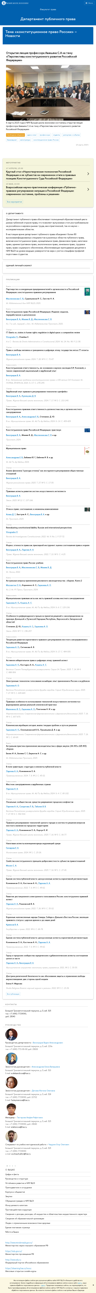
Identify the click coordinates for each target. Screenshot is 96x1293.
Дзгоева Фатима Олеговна (43, 1090)
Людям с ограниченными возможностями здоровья (27, 1223)
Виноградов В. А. (13, 319)
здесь (80, 1283)
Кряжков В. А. (12, 924)
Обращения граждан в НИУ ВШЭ (19, 1201)
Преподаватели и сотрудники (18, 1187)
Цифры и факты (12, 1174)
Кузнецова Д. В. (29, 396)
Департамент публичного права (48, 18)
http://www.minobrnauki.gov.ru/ (19, 1242)
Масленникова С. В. (15, 298)
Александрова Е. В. (30, 416)
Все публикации (13, 994)
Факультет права (48, 9)
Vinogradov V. (12, 337)
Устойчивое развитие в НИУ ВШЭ (20, 1183)
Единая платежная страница (17, 1227)
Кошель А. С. (26, 603)
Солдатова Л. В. (26, 806)
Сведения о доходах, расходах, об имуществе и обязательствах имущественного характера (46, 1214)
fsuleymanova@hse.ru (20, 1100)
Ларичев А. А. (28, 549)
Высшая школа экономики (17, 3)
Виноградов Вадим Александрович (48, 1042)
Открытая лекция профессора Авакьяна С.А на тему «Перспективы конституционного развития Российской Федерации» (41, 56)
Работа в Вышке (12, 1232)
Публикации (13, 279)
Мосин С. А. (11, 865)
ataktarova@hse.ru (19, 1127)
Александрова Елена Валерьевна (46, 1066)
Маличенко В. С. (13, 709)
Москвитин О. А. (13, 585)
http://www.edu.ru (13, 1259)
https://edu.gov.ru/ (13, 1251)
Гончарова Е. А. (12, 848)
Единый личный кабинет (19, 265)
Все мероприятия (14, 202)
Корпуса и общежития (15, 1192)
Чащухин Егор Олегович (58, 1144)
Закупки (8, 1196)
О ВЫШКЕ (10, 1169)
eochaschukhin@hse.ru (21, 1154)
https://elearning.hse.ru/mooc (18, 1268)
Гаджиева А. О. (44, 585)
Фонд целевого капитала (16, 1205)
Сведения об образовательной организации (24, 1218)
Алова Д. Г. (11, 514)
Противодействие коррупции (18, 1209)
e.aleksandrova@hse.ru (20, 1073)
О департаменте (14, 213)
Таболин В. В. (40, 806)
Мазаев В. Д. (27, 319)
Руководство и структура (16, 1178)
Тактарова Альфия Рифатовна (30, 1117)
